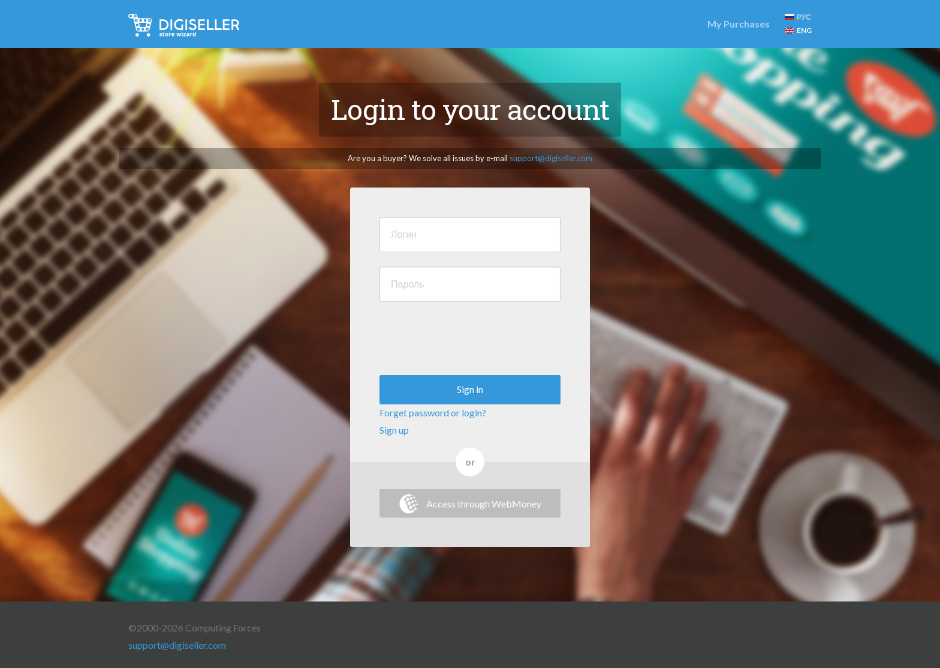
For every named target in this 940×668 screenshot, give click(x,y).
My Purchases (738, 23)
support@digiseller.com (551, 158)
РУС (798, 17)
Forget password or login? (432, 412)
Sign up (394, 430)
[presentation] (470, 339)
